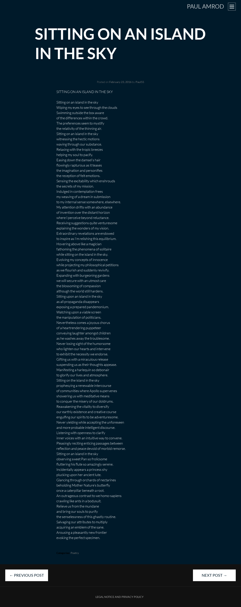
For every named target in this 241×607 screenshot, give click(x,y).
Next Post (214, 575)
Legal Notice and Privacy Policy (120, 596)
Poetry (75, 553)
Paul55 (140, 82)
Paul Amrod (205, 6)
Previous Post (26, 575)
